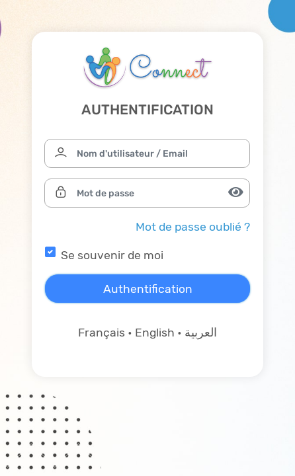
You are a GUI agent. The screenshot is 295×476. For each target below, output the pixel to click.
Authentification (147, 289)
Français (101, 332)
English (155, 332)
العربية (201, 332)
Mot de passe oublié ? (193, 226)
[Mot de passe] (147, 193)
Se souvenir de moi (112, 255)
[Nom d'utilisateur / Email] (147, 153)
